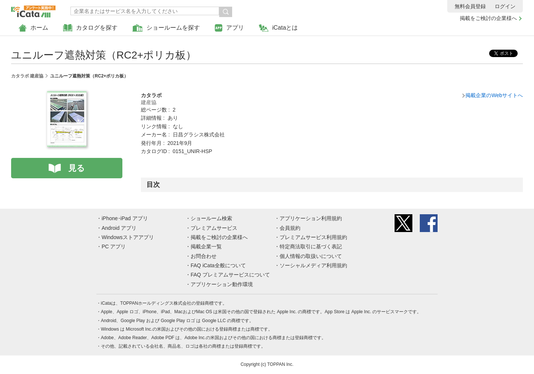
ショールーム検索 (211, 218)
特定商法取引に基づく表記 (311, 246)
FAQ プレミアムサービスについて (230, 275)
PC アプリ (114, 246)
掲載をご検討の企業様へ (488, 18)
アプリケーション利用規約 (311, 218)
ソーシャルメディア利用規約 (313, 265)
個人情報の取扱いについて (311, 256)
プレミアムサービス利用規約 (313, 237)
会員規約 (290, 228)
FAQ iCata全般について (218, 265)
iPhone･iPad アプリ (125, 218)
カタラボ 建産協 (27, 76)
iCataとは (278, 28)
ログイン (505, 6)
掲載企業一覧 (206, 246)
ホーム (33, 28)
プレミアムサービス (214, 228)
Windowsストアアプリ (128, 237)
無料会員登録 (470, 6)
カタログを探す (90, 28)
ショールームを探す (166, 28)
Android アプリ (119, 228)
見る (76, 168)
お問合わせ (204, 256)
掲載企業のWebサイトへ (494, 95)
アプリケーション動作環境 (222, 284)
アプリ (229, 28)
